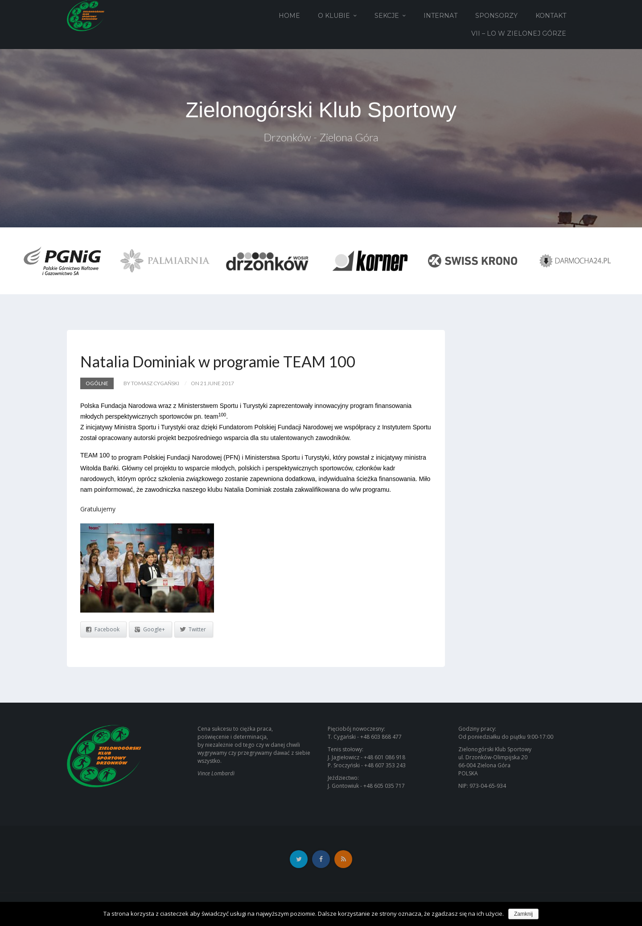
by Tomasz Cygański (151, 383)
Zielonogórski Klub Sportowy (321, 110)
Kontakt (550, 16)
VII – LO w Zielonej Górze (518, 33)
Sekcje (386, 16)
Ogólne (97, 383)
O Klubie (334, 16)
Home (289, 16)
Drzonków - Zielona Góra (321, 137)
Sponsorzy (496, 16)
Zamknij (523, 914)
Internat (440, 16)
